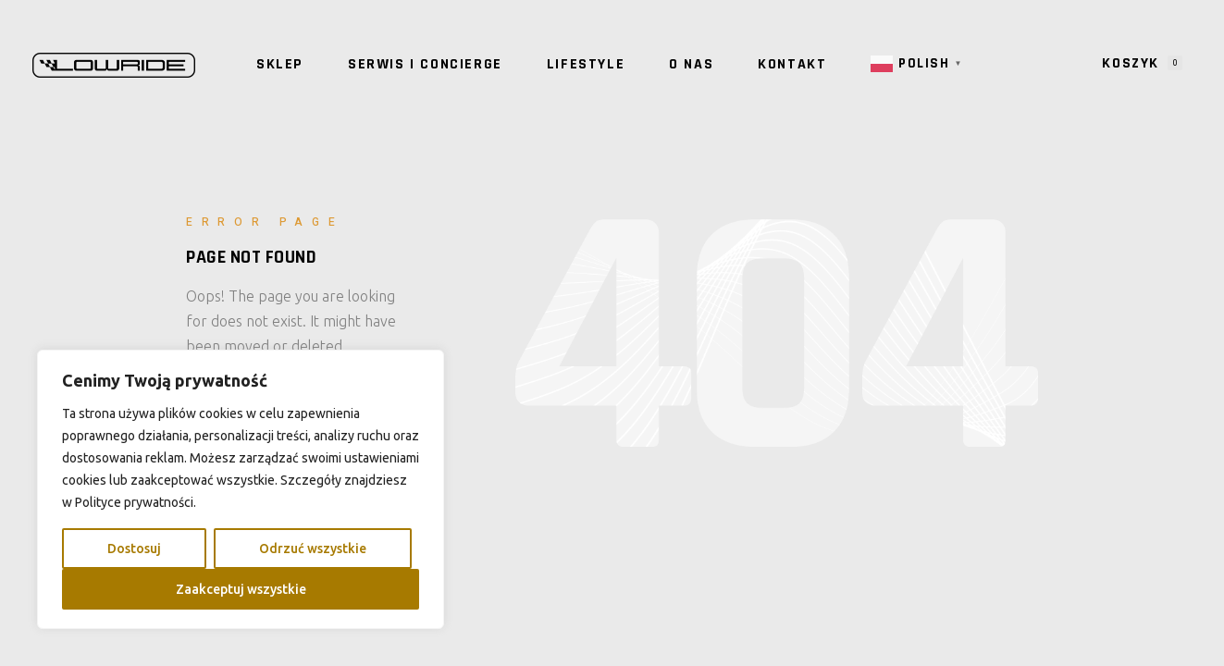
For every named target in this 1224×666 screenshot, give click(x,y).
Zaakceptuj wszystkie (241, 589)
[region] (240, 489)
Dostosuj (134, 548)
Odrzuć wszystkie (312, 548)
